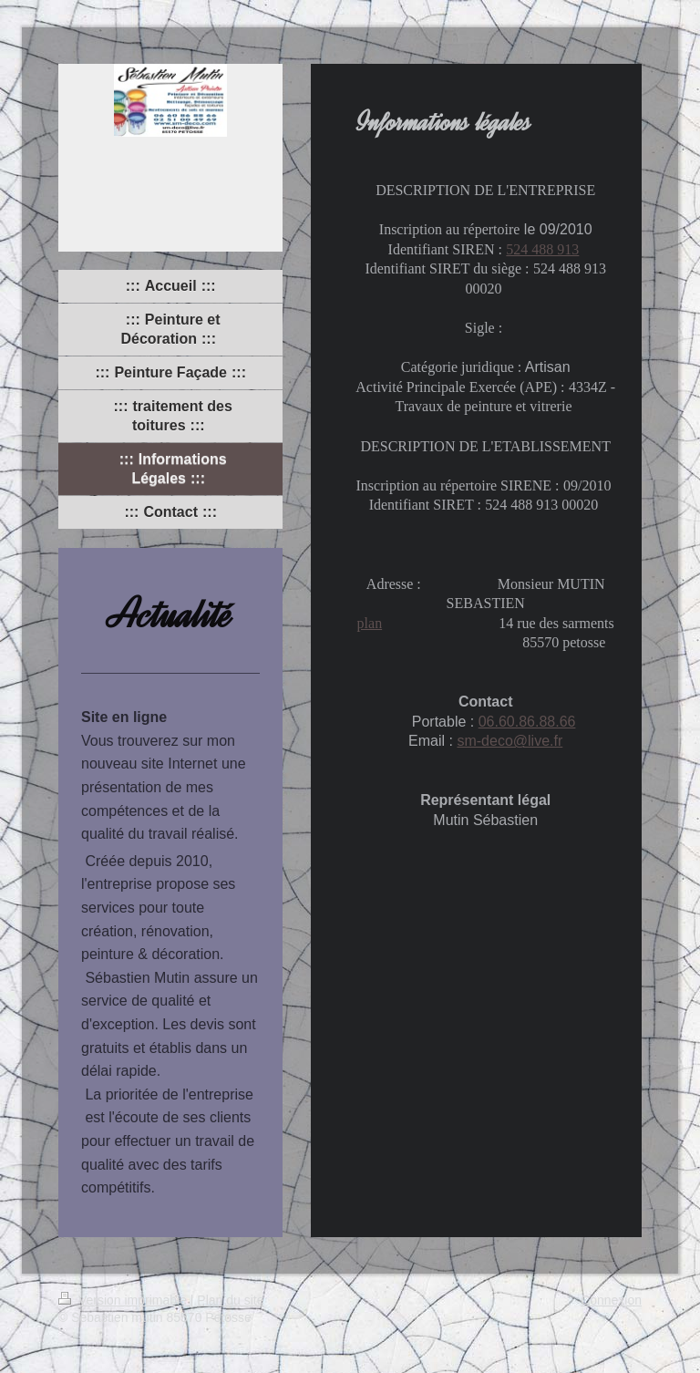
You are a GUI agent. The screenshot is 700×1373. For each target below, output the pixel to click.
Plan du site (230, 1300)
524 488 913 (542, 249)
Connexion (611, 1300)
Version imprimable (124, 1300)
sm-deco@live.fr (509, 740)
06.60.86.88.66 (527, 721)
